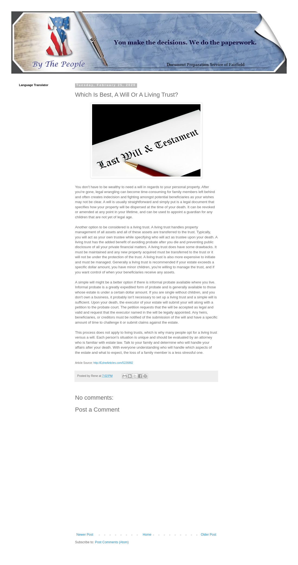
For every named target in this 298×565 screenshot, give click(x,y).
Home (147, 534)
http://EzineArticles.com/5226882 (113, 362)
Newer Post (84, 534)
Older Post (208, 534)
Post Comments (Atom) (112, 542)
